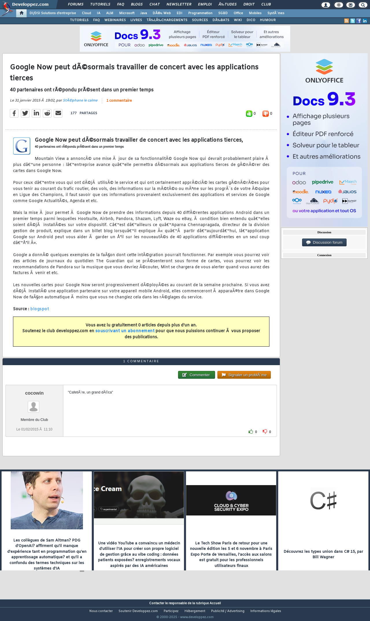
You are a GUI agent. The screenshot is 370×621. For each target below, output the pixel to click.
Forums (75, 4)
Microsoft (126, 13)
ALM (109, 13)
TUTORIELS (79, 20)
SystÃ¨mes (275, 13)
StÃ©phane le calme (80, 104)
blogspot (39, 313)
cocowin (34, 403)
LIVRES (136, 20)
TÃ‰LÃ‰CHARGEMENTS (167, 20)
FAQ (120, 4)
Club (266, 4)
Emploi (204, 4)
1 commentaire (119, 104)
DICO (251, 20)
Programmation (200, 13)
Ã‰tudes (227, 4)
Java (143, 13)
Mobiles (255, 13)
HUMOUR (268, 20)
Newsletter (179, 4)
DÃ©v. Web (162, 13)
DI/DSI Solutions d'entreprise (52, 13)
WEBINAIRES (115, 20)
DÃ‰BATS (220, 20)
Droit (249, 4)
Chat (154, 4)
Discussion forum (324, 242)
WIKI (238, 20)
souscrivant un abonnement (125, 335)
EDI (179, 13)
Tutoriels (100, 4)
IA (98, 13)
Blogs (136, 4)
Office (238, 13)
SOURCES (200, 20)
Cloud (86, 13)
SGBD (223, 13)
